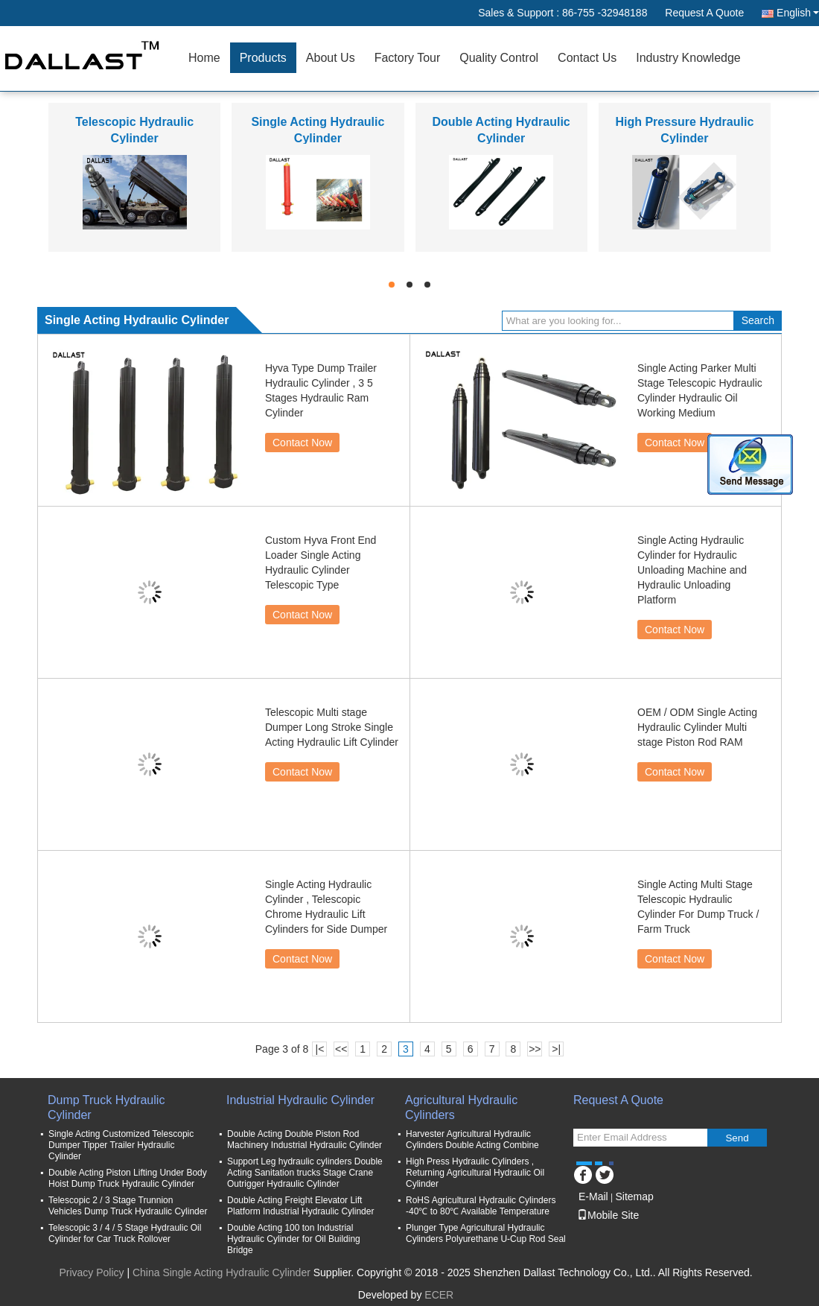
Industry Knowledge (688, 57)
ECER (438, 1295)
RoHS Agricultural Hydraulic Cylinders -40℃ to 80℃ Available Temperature (480, 1206)
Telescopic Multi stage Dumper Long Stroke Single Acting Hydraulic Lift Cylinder (331, 727)
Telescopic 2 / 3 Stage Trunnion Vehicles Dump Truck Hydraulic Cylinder (127, 1206)
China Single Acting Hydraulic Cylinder (221, 1272)
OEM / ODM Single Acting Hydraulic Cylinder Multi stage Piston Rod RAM (697, 727)
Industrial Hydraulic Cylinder (300, 1100)
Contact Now (302, 442)
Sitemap (634, 1196)
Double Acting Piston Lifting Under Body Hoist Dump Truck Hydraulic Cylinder (127, 1178)
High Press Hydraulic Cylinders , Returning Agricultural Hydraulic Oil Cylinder (475, 1172)
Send (736, 1138)
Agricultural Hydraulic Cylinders (461, 1107)
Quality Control (498, 57)
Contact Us (587, 57)
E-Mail (593, 1196)
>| (556, 1049)
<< (341, 1049)
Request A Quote (704, 13)
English (798, 13)
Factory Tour (408, 57)
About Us (330, 57)
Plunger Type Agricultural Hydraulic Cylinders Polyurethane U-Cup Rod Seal (486, 1233)
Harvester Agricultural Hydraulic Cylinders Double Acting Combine (472, 1139)
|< (320, 1049)
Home (204, 57)
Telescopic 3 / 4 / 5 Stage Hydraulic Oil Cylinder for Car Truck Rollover (124, 1233)
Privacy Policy (91, 1272)
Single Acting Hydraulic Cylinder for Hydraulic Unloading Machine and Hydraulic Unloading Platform (692, 570)
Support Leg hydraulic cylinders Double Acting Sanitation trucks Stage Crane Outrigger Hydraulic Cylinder (305, 1172)
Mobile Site (608, 1215)
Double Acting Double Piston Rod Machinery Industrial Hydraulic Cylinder (304, 1139)
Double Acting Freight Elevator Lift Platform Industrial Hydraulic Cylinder (300, 1206)
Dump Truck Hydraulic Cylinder (106, 1107)
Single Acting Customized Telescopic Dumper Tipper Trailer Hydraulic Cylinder (121, 1145)
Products (263, 57)
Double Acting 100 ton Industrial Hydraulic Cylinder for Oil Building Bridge (293, 1239)
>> (535, 1049)
